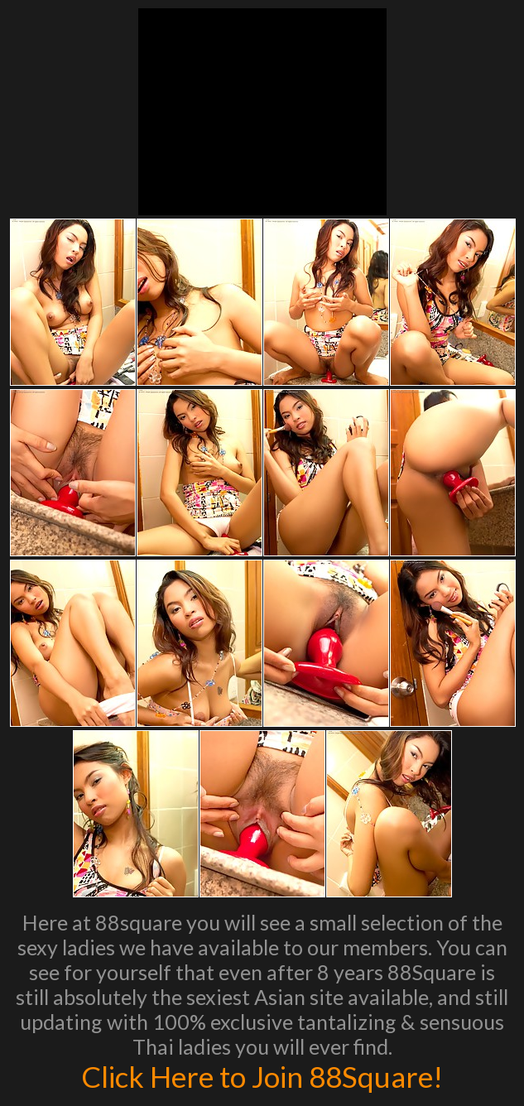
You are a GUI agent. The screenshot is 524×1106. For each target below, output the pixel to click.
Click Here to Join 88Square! (262, 1076)
